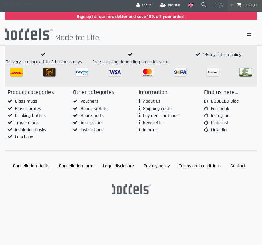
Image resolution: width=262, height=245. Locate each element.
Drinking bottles (30, 116)
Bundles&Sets (94, 108)
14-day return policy (222, 55)
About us (151, 101)
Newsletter (153, 123)
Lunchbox (24, 137)
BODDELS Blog (225, 101)
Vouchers (89, 101)
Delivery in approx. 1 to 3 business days (43, 62)
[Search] (204, 5)
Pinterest (220, 123)
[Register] (171, 5)
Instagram (221, 116)
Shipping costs (157, 108)
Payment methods (160, 116)
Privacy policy (157, 166)
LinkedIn (219, 130)
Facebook (220, 108)
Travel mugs (27, 123)
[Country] (190, 5)
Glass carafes (28, 108)
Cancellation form (76, 166)
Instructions (92, 130)
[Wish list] (219, 5)
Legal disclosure (118, 166)
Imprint (150, 130)
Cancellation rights (31, 166)
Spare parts (92, 116)
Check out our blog (15, 3)
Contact (238, 166)
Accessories (92, 123)
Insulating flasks (30, 130)
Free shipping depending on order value (131, 62)
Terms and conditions (200, 166)
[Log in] (144, 5)
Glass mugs (26, 101)
